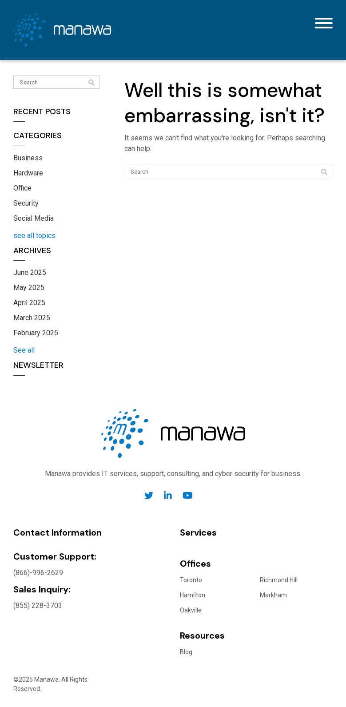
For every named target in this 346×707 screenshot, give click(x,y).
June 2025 (29, 272)
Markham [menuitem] (273, 595)
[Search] (56, 82)
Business (28, 158)
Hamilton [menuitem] (192, 595)
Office (22, 188)
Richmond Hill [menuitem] (279, 580)
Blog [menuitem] (186, 651)
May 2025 (28, 287)
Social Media (33, 218)
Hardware (28, 173)
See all (24, 350)
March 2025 (31, 318)
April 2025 (29, 302)
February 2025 (35, 333)
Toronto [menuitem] (191, 580)
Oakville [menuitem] (191, 610)
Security (26, 203)
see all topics (34, 235)
